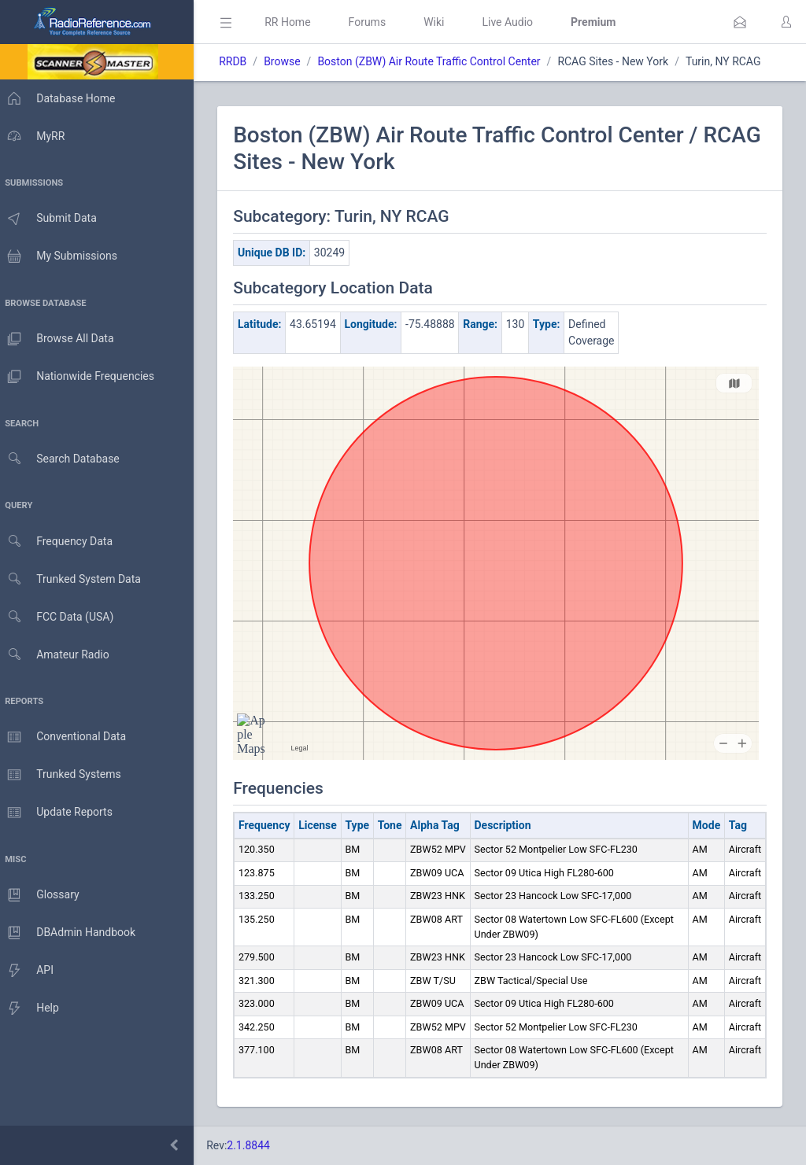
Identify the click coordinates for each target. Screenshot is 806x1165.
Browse (290, 61)
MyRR (36, 136)
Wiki (441, 22)
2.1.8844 (256, 1145)
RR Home (295, 22)
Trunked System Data (74, 579)
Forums (375, 22)
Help (33, 1008)
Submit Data (52, 219)
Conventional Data (67, 737)
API (30, 971)
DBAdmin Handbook (71, 933)
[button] (739, 22)
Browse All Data (60, 339)
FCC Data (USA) (60, 617)
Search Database (64, 459)
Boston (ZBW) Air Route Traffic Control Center (436, 61)
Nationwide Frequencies (81, 377)
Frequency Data (60, 541)
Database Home (61, 98)
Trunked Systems (64, 775)
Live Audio (515, 22)
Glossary (43, 895)
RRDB (240, 61)
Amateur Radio (58, 655)
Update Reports (60, 813)
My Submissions (62, 256)
